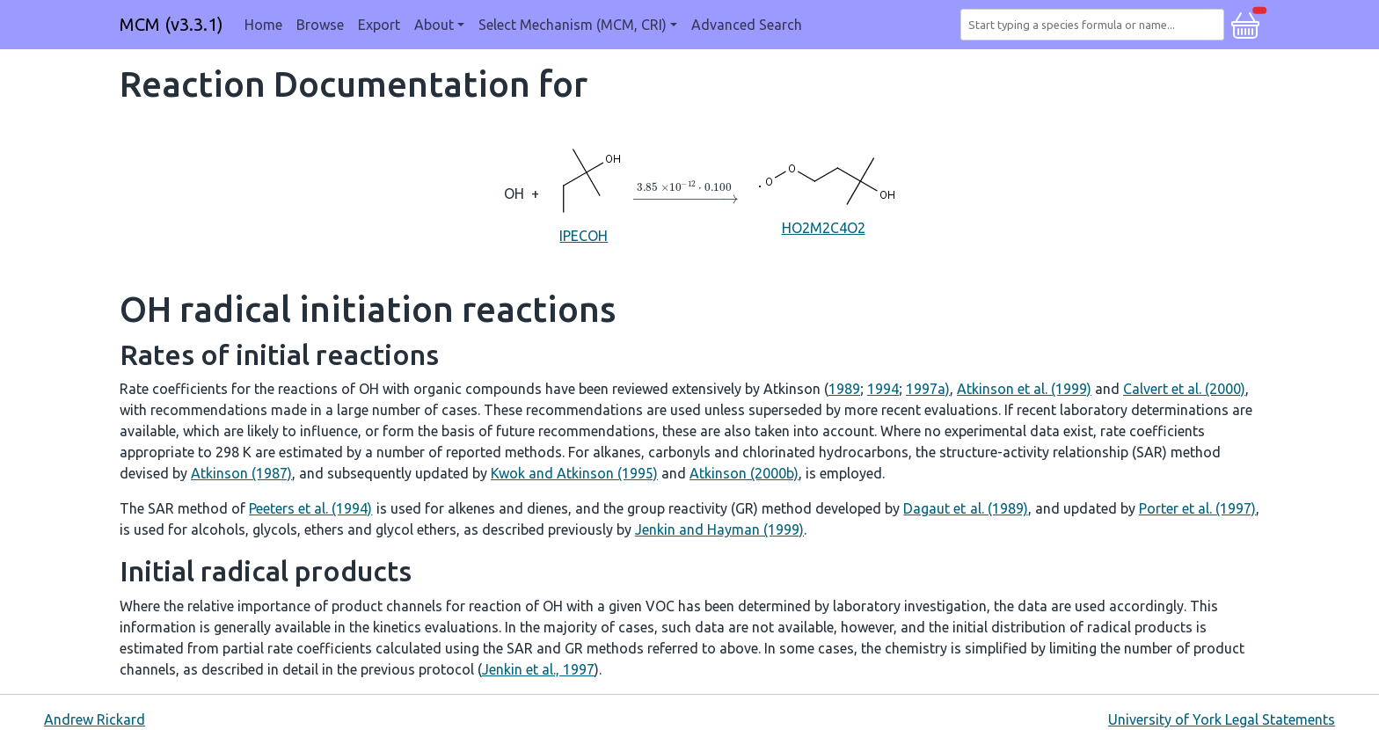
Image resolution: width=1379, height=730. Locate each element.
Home (263, 25)
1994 (883, 389)
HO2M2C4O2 (823, 192)
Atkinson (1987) (241, 473)
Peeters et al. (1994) (310, 508)
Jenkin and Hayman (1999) (719, 529)
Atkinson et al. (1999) (1024, 389)
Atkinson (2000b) (744, 473)
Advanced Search (746, 25)
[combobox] (1095, 25)
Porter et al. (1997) (1197, 508)
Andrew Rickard (94, 719)
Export (379, 25)
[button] (1245, 23)
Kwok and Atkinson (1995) (574, 473)
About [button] (434, 25)
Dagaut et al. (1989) (965, 508)
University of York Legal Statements (1221, 719)
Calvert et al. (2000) (1184, 389)
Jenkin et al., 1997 (538, 669)
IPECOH (584, 192)
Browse (320, 25)
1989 (844, 389)
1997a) (928, 389)
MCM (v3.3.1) (171, 24)
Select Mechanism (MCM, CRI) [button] (572, 25)
